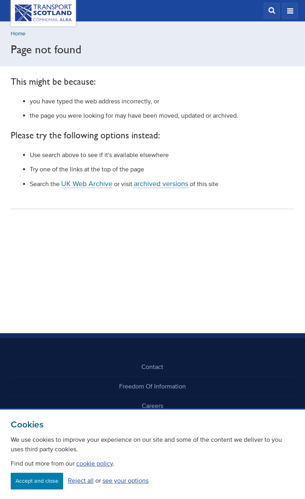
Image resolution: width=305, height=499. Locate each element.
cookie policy (94, 463)
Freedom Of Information (152, 386)
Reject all (81, 480)
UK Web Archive (86, 184)
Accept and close (36, 481)
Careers (152, 405)
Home (18, 34)
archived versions (161, 184)
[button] (272, 11)
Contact (152, 366)
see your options (125, 480)
